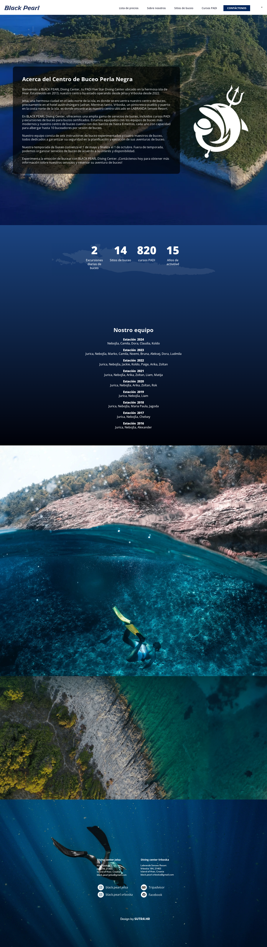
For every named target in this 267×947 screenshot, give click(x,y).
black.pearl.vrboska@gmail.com (157, 874)
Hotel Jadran (103, 865)
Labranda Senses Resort (154, 865)
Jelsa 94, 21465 (105, 868)
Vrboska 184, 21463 (151, 868)
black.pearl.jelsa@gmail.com (111, 874)
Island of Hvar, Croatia (152, 871)
